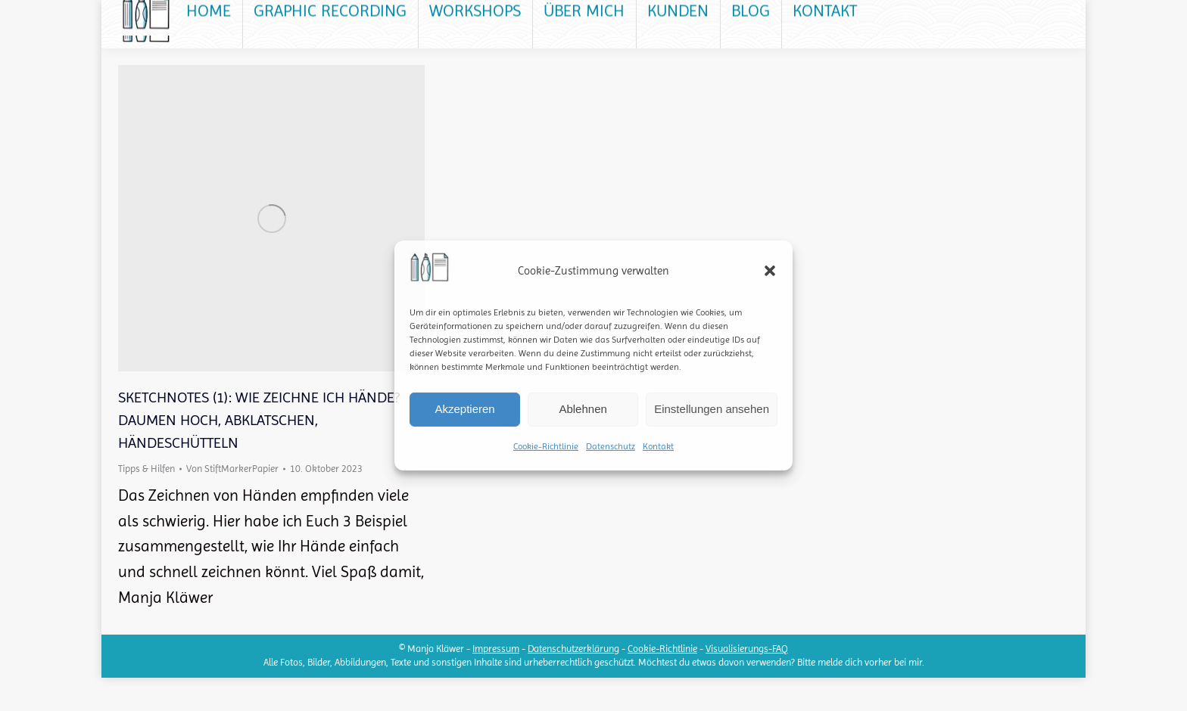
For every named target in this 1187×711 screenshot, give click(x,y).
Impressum (495, 682)
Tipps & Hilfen (146, 502)
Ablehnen (582, 408)
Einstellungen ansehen (711, 408)
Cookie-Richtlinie (545, 446)
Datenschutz (610, 446)
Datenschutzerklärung (573, 682)
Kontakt (658, 446)
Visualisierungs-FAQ (747, 682)
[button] (769, 270)
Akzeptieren (464, 408)
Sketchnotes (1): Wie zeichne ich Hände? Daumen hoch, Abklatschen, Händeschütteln (259, 453)
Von (232, 502)
